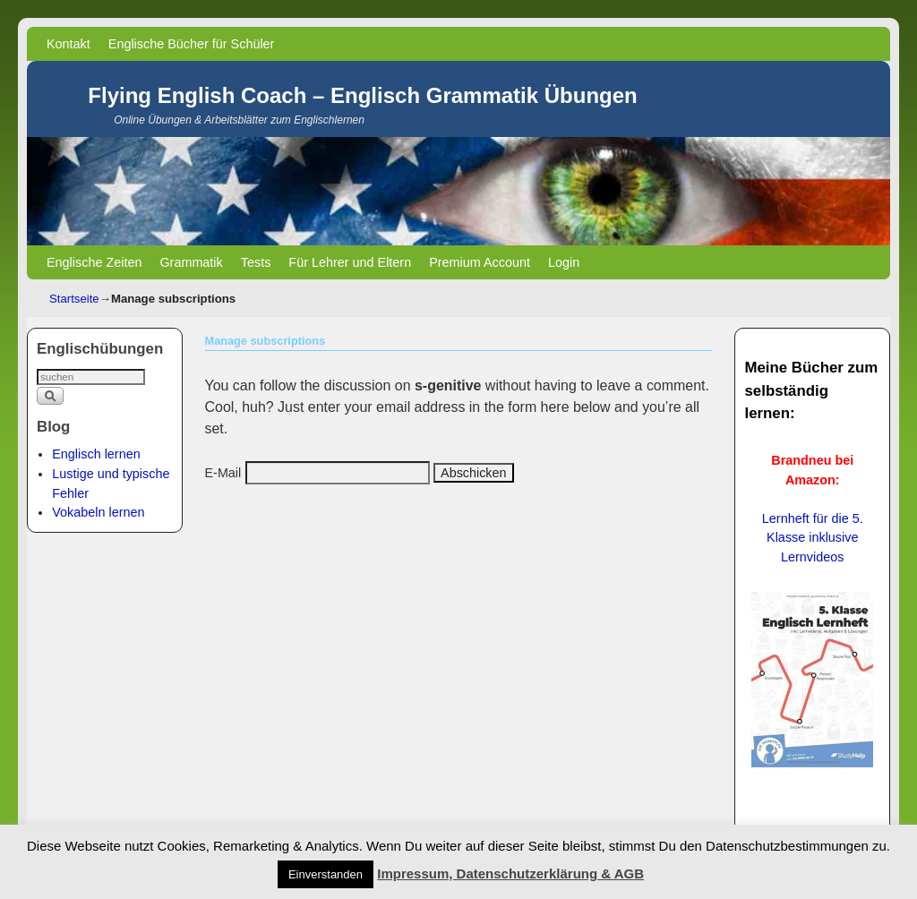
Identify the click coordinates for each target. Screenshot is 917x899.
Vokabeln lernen (98, 512)
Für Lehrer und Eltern (349, 262)
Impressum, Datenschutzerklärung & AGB (510, 873)
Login (563, 262)
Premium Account (479, 262)
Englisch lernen (96, 454)
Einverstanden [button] (325, 874)
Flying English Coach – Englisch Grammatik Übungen (362, 95)
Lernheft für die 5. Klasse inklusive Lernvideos (812, 536)
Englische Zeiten (94, 262)
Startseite (74, 298)
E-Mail (223, 473)
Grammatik (190, 262)
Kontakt (68, 44)
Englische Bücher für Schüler (191, 44)
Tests (256, 262)
